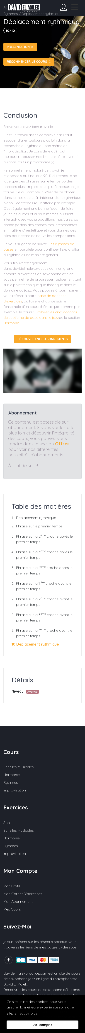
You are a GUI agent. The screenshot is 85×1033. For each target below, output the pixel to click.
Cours (26, 7)
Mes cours (12, 909)
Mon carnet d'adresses (22, 893)
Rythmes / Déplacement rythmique (32, 13)
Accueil (9, 7)
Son (6, 822)
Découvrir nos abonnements (42, 339)
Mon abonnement (18, 901)
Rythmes (10, 782)
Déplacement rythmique (36, 517)
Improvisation (14, 790)
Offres (62, 444)
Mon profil (11, 886)
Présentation (20, 47)
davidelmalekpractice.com (25, 973)
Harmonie (11, 323)
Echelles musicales (18, 767)
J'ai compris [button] (42, 1025)
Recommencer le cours (29, 62)
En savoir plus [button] (26, 1013)
